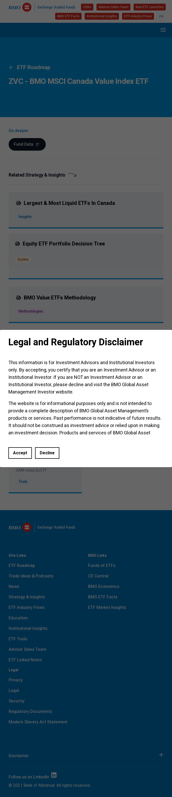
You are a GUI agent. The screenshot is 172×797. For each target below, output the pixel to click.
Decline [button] (47, 453)
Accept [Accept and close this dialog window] (20, 453)
